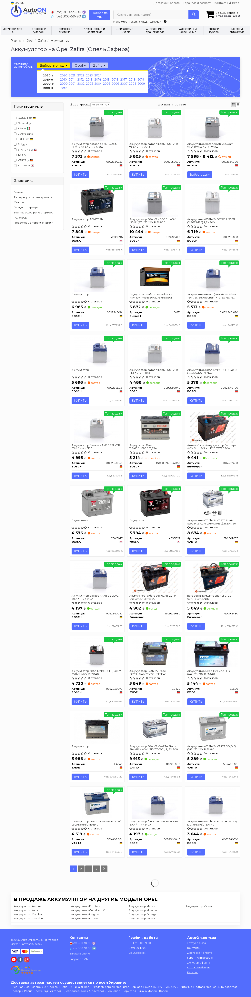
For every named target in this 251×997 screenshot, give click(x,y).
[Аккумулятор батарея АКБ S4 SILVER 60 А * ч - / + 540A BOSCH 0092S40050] (97, 577)
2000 (64, 83)
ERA (22, 128)
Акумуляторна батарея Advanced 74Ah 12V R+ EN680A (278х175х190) (151, 296)
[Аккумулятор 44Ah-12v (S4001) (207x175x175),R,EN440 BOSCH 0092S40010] (213, 803)
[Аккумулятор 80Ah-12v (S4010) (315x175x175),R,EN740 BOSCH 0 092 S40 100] (213, 351)
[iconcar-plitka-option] (233, 105)
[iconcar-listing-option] (238, 105)
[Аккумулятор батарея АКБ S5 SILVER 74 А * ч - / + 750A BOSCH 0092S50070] (155, 125)
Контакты (221, 3)
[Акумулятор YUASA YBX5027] (97, 502)
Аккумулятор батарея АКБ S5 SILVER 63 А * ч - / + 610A (96, 447)
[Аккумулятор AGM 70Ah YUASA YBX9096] (97, 201)
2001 (72, 83)
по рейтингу (100, 104)
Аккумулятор (80, 294)
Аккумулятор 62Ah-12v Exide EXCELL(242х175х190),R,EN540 (147, 672)
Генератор (21, 192)
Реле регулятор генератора (33, 197)
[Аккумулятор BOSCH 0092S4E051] (97, 351)
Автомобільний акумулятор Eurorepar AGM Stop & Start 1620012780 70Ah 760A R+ (212, 447)
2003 (89, 83)
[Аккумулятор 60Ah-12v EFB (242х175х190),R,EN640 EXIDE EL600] (212, 652)
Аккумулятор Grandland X (88, 910)
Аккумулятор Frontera (85, 906)
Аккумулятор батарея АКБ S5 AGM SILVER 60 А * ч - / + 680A (95, 145)
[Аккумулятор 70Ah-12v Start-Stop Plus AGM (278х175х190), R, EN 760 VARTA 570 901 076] (212, 502)
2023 (89, 75)
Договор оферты (198, 962)
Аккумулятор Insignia (85, 914)
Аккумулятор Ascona (27, 906)
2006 (115, 83)
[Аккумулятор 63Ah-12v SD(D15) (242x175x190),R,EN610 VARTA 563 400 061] (212, 728)
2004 (98, 83)
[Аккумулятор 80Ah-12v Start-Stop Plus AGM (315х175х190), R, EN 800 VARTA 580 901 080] (155, 728)
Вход (234, 3)
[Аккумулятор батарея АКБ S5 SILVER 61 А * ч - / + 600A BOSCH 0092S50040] (155, 351)
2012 (80, 79)
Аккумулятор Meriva (141, 906)
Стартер (19, 202)
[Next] (104, 869)
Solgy (20, 144)
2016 (115, 79)
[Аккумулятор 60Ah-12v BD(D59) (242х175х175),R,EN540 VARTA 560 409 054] (97, 803)
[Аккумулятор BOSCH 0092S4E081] (97, 276)
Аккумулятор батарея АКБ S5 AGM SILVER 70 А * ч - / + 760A (210, 145)
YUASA (24, 165)
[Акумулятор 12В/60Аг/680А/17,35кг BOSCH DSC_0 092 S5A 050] (155, 427)
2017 (123, 79)
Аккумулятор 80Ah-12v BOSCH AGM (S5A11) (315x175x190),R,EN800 (152, 221)
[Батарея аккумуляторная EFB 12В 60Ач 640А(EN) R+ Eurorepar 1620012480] (213, 577)
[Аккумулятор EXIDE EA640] (97, 728)
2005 (106, 83)
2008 (132, 83)
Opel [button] (80, 65)
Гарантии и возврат (200, 957)
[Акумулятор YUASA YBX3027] (155, 502)
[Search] (193, 14)
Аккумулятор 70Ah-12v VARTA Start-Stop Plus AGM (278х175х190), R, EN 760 (211, 522)
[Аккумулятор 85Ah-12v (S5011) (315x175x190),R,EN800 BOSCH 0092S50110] (213, 201)
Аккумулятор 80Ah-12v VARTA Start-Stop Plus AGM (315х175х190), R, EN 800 (153, 748)
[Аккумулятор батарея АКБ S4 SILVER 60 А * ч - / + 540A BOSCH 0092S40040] (155, 803)
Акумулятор (80, 520)
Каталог (192, 972)
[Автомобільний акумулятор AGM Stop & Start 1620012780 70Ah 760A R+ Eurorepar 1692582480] (213, 427)
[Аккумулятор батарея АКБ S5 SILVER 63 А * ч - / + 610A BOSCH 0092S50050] (97, 427)
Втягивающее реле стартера (33, 212)
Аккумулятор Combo (28, 914)
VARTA (23, 160)
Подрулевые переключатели (33, 222)
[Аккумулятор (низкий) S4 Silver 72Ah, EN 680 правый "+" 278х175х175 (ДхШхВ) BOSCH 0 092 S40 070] (213, 276)
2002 (81, 83)
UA (15, 3)
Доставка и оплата (166, 3)
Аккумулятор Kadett (84, 918)
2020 (63, 75)
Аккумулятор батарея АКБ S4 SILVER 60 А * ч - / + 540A (96, 597)
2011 (72, 79)
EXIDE (23, 139)
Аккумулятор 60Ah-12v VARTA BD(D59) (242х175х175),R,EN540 (96, 823)
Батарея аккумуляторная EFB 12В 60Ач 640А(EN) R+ (209, 597)
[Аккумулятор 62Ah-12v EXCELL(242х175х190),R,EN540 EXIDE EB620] (155, 652)
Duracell (22, 123)
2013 (89, 79)
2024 (98, 75)
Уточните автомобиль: (23, 65)
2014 (98, 79)
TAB (20, 154)
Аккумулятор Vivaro (199, 906)
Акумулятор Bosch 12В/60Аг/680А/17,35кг (143, 447)
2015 (106, 79)
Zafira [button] (99, 65)
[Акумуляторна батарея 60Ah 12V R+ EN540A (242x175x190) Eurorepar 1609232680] (155, 577)
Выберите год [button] (53, 65)
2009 (141, 83)
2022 (80, 75)
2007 (124, 83)
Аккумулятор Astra (26, 910)
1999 (63, 88)
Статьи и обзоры (198, 967)
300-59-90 (66, 12)
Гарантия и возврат (197, 3)
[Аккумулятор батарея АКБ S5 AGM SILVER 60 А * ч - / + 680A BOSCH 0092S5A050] (97, 125)
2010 (63, 79)
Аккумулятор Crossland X (30, 918)
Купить (80, 174)
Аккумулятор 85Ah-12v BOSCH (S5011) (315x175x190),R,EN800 (211, 221)
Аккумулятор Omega (142, 914)
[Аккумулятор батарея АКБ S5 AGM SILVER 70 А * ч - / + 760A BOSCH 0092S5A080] (213, 125)
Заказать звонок (80, 953)
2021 (72, 75)
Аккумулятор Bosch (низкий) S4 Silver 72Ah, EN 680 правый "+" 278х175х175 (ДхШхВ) (211, 296)
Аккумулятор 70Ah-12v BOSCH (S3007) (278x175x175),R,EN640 (97, 672)
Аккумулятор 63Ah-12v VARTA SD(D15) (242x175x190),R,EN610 (211, 748)
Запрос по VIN (79, 959)
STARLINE (25, 149)
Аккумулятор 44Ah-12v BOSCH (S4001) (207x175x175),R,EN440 (212, 823)
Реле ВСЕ (20, 217)
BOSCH (27, 117)
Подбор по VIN (100, 15)
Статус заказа (196, 942)
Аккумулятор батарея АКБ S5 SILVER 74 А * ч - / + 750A (153, 145)
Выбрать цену (200, 174)
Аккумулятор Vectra (141, 918)
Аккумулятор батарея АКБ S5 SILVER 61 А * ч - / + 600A (153, 371)
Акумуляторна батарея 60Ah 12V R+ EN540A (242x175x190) (152, 597)
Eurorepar (24, 133)
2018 (132, 79)
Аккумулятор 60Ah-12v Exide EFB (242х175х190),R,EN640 (208, 672)
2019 (141, 79)
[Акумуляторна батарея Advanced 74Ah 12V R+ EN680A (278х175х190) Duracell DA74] (155, 276)
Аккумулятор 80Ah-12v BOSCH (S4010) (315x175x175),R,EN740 (212, 371)
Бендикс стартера (26, 207)
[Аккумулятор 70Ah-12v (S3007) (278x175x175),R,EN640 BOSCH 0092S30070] (97, 652)
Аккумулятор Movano (142, 910)
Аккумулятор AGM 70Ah (87, 219)
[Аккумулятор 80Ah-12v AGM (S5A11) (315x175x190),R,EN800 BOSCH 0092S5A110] (155, 201)
